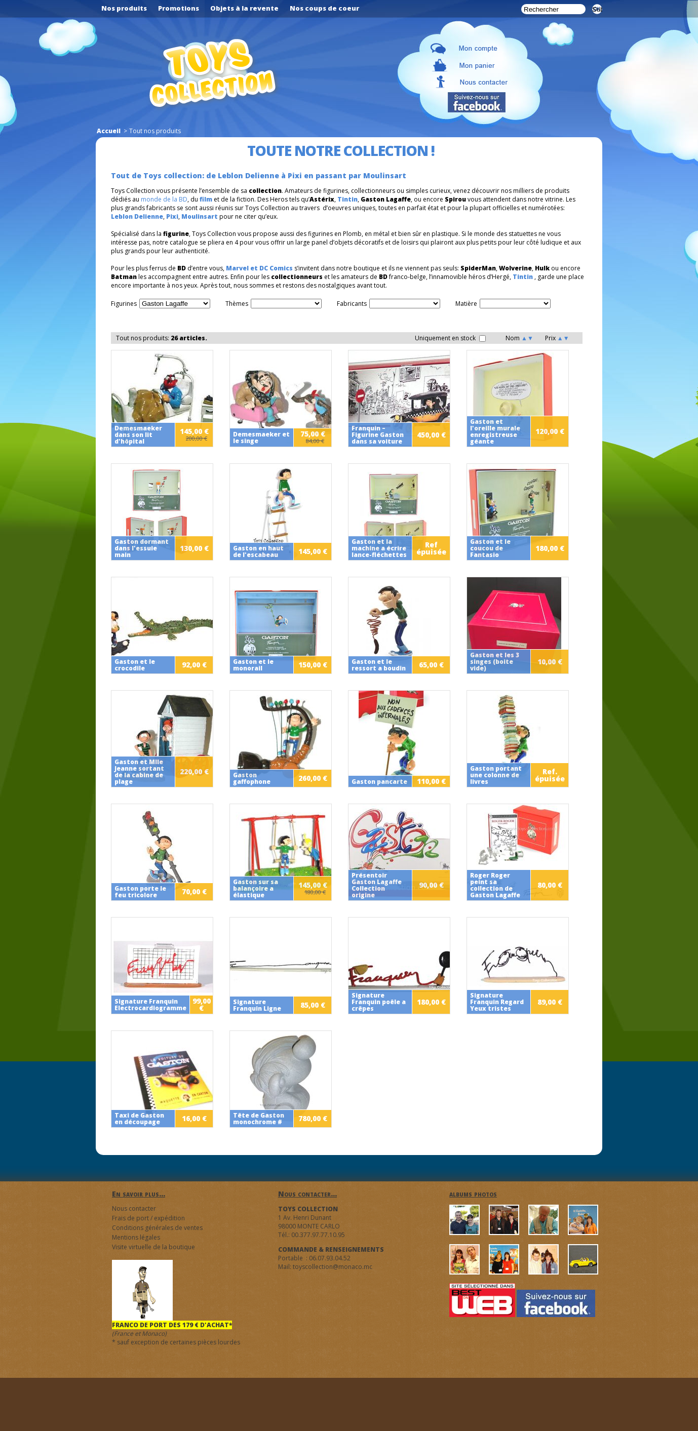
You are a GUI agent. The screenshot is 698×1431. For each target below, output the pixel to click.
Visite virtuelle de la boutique (153, 1247)
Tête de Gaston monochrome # (258, 1118)
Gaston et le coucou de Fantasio (490, 548)
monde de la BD (164, 199)
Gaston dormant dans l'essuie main (141, 548)
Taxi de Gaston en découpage (139, 1118)
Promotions (178, 8)
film (206, 199)
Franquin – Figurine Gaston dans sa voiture (378, 435)
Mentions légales (136, 1237)
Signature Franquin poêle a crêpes (379, 1002)
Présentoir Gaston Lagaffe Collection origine (377, 885)
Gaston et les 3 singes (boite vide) (494, 661)
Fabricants (352, 303)
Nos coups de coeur (324, 8)
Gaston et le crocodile (134, 664)
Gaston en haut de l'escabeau (258, 551)
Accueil (109, 131)
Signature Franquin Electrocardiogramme (150, 1004)
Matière (466, 303)
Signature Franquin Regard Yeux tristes (497, 1002)
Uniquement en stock (450, 338)
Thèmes (236, 303)
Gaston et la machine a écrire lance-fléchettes (379, 548)
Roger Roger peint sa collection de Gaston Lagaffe (495, 885)
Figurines (124, 303)
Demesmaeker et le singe (261, 437)
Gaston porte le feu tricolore (140, 891)
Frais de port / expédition (148, 1218)
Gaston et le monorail (253, 664)
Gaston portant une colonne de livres (496, 775)
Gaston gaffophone (251, 778)
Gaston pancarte (379, 781)
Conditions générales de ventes (157, 1227)
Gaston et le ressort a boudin (379, 664)
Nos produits (124, 8)
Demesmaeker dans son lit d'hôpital (138, 435)
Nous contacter (134, 1208)
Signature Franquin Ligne (257, 1005)
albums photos (473, 1194)
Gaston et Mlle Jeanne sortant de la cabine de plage (139, 772)
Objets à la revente (244, 8)
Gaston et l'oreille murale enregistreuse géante (495, 431)
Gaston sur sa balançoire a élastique (255, 888)
